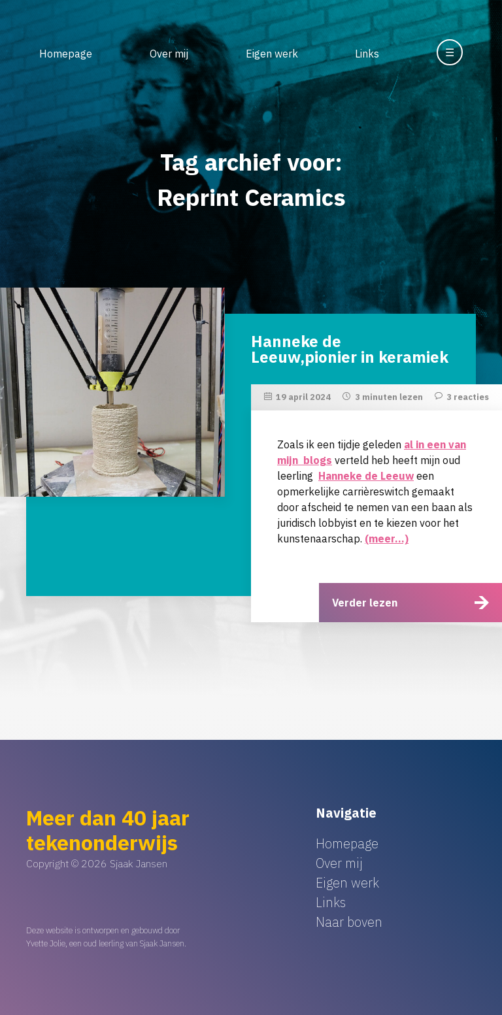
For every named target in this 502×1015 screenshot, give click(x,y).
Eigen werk (272, 53)
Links (367, 53)
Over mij (169, 53)
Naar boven (349, 922)
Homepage (65, 53)
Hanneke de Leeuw (366, 475)
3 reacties (467, 397)
